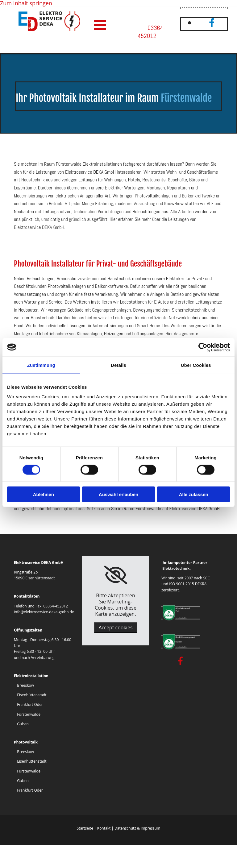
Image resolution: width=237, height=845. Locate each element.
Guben (23, 724)
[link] (115, 575)
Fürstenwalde (28, 714)
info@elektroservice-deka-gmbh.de (44, 612)
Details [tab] (118, 364)
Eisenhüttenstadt (31, 695)
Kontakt (103, 828)
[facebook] (211, 22)
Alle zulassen (193, 494)
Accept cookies (115, 627)
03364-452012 (151, 32)
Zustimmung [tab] (41, 364)
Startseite (85, 828)
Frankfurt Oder (30, 704)
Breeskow (25, 685)
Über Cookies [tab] (196, 364)
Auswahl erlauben (118, 494)
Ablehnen (43, 494)
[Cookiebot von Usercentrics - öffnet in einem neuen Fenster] (203, 347)
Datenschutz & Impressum (137, 828)
